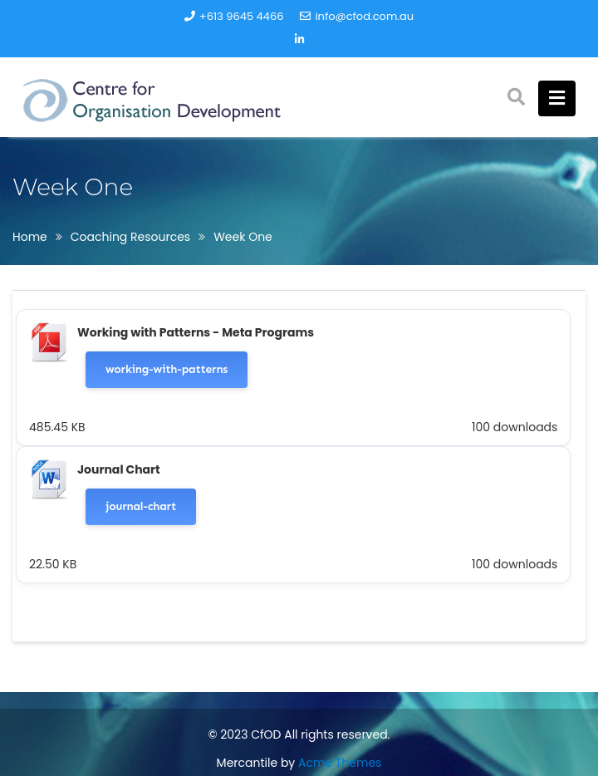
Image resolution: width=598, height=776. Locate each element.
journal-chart (140, 506)
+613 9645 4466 (234, 16)
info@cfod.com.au (357, 16)
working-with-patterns (166, 369)
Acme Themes (339, 762)
